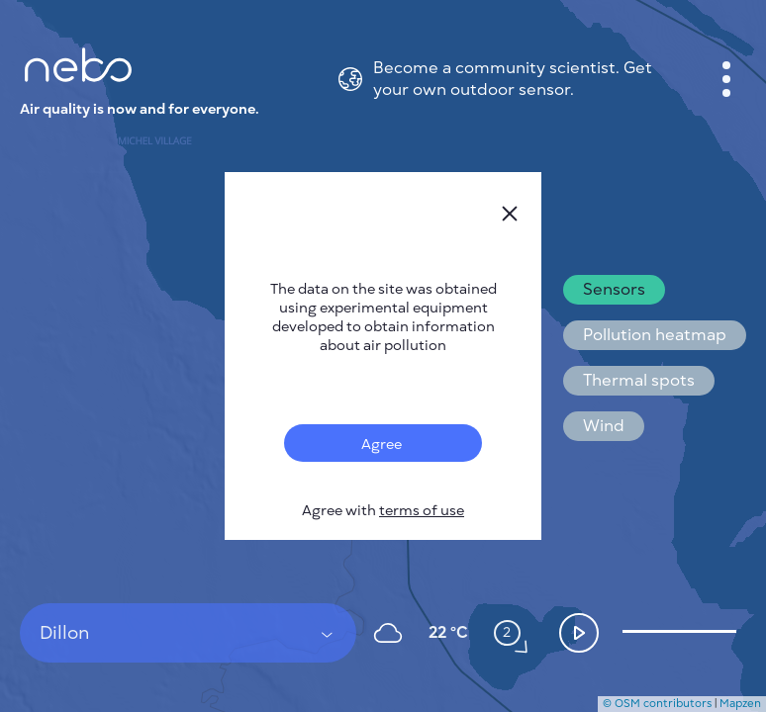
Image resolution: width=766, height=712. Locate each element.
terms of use (421, 510)
